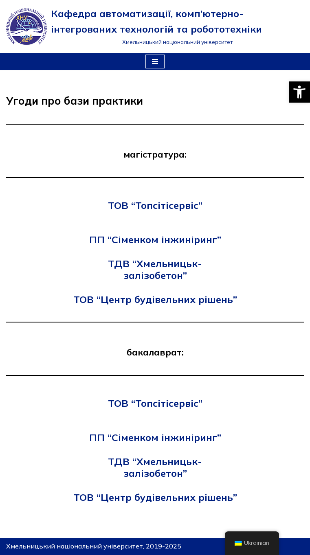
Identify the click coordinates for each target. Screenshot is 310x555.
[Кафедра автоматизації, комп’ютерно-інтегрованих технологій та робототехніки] (155, 26)
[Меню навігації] (155, 61)
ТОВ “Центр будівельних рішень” (155, 299)
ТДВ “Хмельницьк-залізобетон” (155, 269)
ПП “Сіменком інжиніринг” (155, 239)
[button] (299, 92)
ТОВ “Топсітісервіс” (155, 205)
